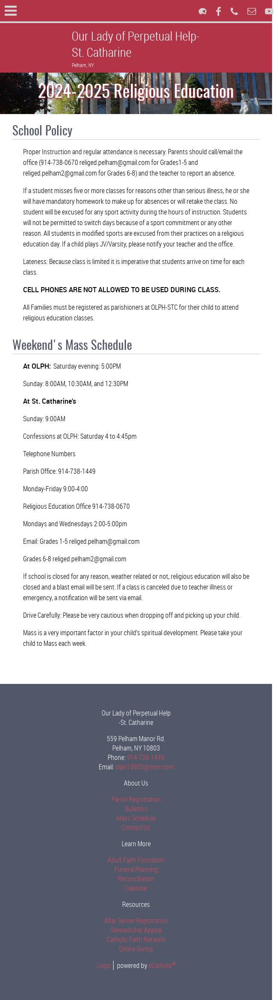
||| (10, 10)
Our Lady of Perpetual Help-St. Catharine (135, 44)
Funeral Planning (139, 869)
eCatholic (165, 965)
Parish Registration (139, 799)
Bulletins (139, 808)
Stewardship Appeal (139, 930)
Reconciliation (139, 878)
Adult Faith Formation (139, 860)
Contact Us (139, 827)
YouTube (269, 11)
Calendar (139, 888)
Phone (234, 11)
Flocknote (202, 11)
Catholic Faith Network (139, 939)
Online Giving (139, 948)
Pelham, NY (83, 65)
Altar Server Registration (139, 920)
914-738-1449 (148, 757)
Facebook (218, 11)
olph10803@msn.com (147, 766)
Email (251, 11)
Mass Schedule (139, 818)
